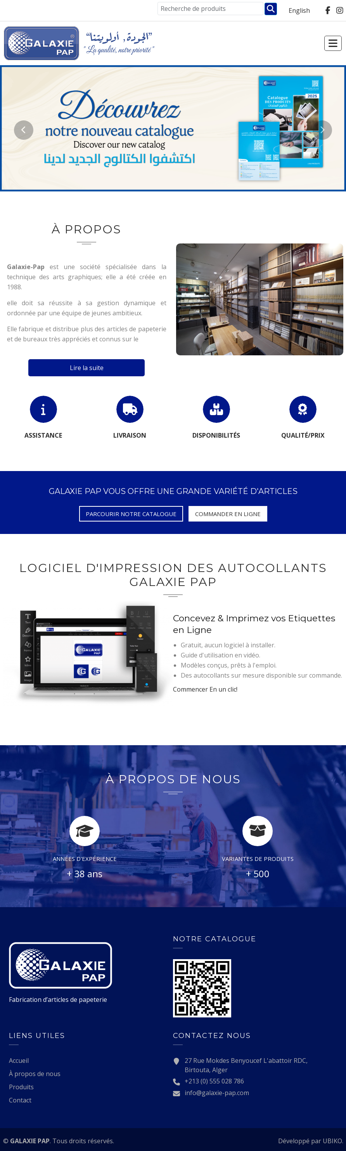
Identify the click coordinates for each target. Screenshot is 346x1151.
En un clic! (205, 688)
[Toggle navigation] (342, 43)
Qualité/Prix (303, 435)
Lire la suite (87, 367)
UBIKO (332, 1140)
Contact (20, 1099)
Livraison (129, 435)
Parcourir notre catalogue (131, 514)
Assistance (43, 435)
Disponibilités (216, 435)
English (299, 10)
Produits (21, 1086)
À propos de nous (35, 1073)
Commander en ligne (228, 514)
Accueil (19, 1059)
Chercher (271, 9)
